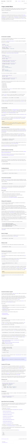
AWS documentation (5, 313)
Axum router (18, 374)
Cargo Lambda (3, 1)
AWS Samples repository (5, 314)
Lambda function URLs (16, 109)
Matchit (8, 373)
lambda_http (4, 112)
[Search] (9, 1)
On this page (25, 3)
